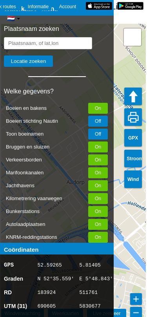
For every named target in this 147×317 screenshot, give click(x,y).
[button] (132, 37)
